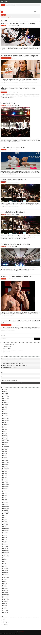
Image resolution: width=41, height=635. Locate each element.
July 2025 (5, 406)
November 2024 (6, 420)
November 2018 (6, 552)
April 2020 (5, 521)
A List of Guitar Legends (7, 346)
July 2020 (5, 515)
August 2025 (5, 404)
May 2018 (4, 563)
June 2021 (5, 495)
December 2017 (6, 572)
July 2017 (5, 581)
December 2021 (6, 484)
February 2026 (5, 393)
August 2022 (5, 470)
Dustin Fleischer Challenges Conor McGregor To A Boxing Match (17, 276)
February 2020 (5, 524)
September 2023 (6, 446)
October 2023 (5, 444)
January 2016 (5, 612)
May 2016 (4, 607)
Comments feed (6, 622)
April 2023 (5, 455)
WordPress (7, 633)
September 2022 (6, 468)
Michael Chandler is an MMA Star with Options (13, 147)
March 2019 (5, 544)
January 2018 (5, 570)
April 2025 (5, 411)
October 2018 (5, 554)
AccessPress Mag (15, 633)
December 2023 (6, 440)
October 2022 (5, 466)
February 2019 (5, 546)
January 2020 (5, 526)
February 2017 (5, 590)
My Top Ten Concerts (6, 351)
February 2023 (5, 459)
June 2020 (5, 517)
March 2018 (5, 566)
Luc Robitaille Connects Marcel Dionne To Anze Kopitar (12, 350)
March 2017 (5, 588)
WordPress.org (5, 624)
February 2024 (5, 437)
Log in (4, 619)
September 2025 (6, 402)
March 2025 (5, 413)
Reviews (9, 58)
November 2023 (6, 442)
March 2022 (5, 479)
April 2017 (5, 587)
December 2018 (6, 550)
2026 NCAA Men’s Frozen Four (8, 344)
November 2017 (6, 574)
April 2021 (5, 499)
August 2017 (5, 579)
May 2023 (5, 453)
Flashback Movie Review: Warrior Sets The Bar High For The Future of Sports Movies (20, 322)
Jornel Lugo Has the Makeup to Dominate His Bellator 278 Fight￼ (18, 23)
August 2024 (5, 426)
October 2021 (5, 488)
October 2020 (5, 510)
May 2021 (4, 497)
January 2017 (5, 592)
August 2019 (5, 535)
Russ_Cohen (9, 25)
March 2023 (5, 457)
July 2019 (5, 537)
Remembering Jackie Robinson (11, 367)
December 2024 (6, 418)
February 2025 (5, 415)
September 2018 (6, 555)
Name (1, 372)
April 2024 (5, 433)
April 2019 (5, 543)
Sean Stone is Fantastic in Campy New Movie (15, 358)
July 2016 (5, 603)
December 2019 (6, 528)
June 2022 (5, 473)
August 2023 (5, 448)
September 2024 (6, 424)
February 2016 (5, 610)
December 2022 (6, 462)
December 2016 (6, 594)
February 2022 (5, 481)
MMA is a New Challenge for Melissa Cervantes (13, 212)
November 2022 (6, 464)
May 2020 (5, 519)
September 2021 (6, 490)
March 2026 (5, 391)
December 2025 (6, 396)
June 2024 (5, 429)
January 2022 (5, 482)
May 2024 (5, 431)
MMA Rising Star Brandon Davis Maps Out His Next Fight (15, 244)
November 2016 (6, 596)
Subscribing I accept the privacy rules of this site (9, 380)
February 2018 (5, 568)
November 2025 (6, 398)
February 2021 (5, 502)
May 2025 (5, 409)
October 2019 (5, 532)
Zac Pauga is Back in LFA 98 (8, 103)
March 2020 (5, 523)
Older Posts (3, 335)
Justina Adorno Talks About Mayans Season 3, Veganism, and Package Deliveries (18, 89)
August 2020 (5, 513)
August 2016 (5, 601)
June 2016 (5, 605)
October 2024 (5, 422)
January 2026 (5, 395)
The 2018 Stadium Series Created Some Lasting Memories (17, 365)
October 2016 (5, 598)
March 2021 (5, 501)
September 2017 (6, 577)
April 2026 (5, 389)
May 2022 (5, 475)
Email (1, 376)
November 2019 (6, 530)
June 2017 (5, 583)
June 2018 (5, 561)
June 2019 (5, 539)
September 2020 (6, 512)
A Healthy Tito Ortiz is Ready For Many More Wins (13, 179)
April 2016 (5, 608)
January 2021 (5, 504)
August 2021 (5, 491)
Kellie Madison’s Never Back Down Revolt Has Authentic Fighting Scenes (19, 55)
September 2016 (6, 599)
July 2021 (5, 493)
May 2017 (4, 585)
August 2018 (5, 557)
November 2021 (6, 486)
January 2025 (5, 417)
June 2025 (5, 407)
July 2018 (5, 559)
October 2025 (5, 400)
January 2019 (5, 548)
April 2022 (5, 477)
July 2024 (5, 428)
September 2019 (6, 534)
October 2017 (5, 576)
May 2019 (4, 541)
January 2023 (5, 460)
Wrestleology (3, 25)
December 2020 (6, 506)
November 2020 (6, 508)
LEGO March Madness (7, 348)
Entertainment (3, 58)
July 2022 (5, 471)
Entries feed (5, 621)
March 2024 (5, 435)
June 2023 (5, 451)
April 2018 (5, 565)
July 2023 (5, 449)
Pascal (4, 367)
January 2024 (5, 438)
